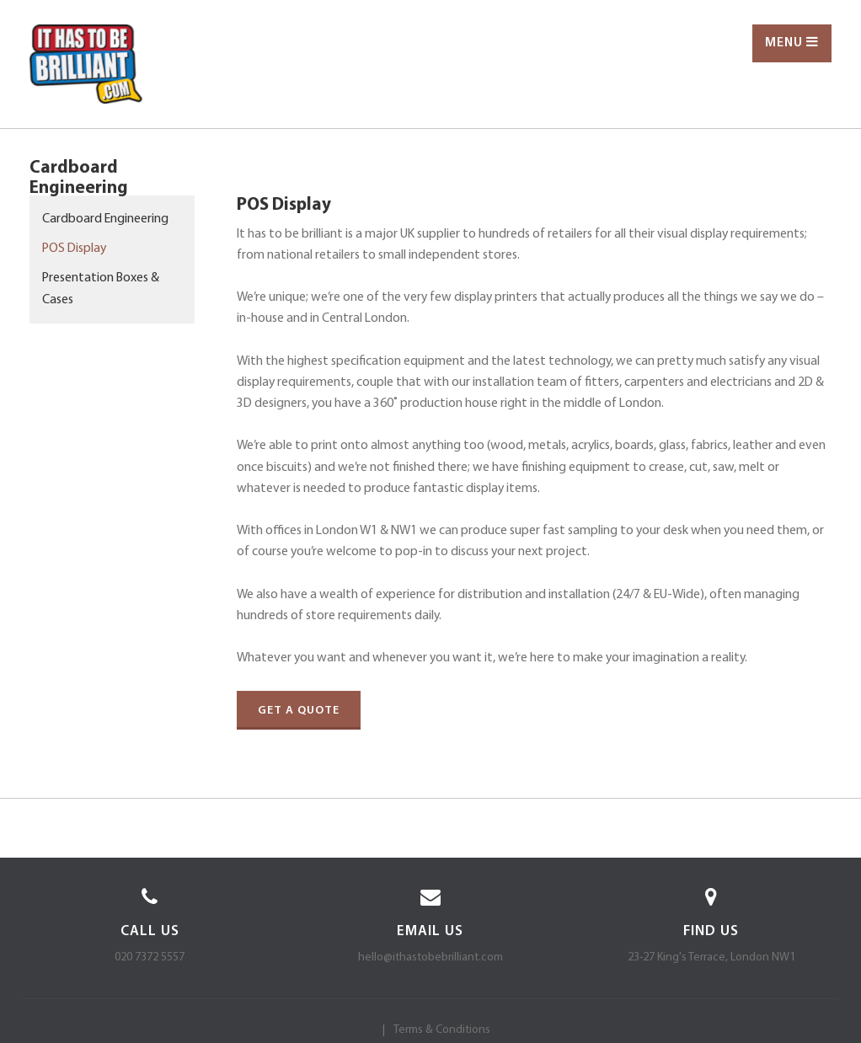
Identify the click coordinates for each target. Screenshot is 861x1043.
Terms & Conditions (441, 1030)
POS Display (74, 248)
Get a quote (299, 710)
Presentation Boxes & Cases (100, 289)
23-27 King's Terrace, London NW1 (711, 957)
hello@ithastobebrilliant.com (430, 957)
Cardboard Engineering (105, 219)
